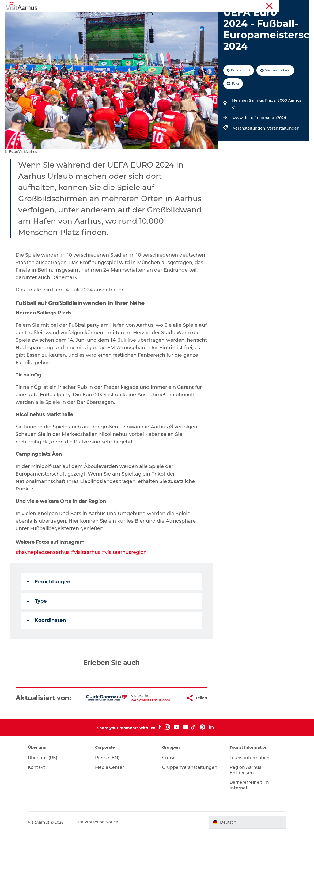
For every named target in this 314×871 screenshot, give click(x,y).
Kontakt (40, 805)
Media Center (111, 805)
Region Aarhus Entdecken (244, 808)
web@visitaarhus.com (133, 734)
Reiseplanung (143, 22)
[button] (165, 732)
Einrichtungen (49, 612)
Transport (175, 22)
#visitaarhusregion (125, 583)
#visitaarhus (86, 583)
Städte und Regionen (218, 17)
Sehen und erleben (93, 17)
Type (37, 631)
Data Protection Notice (99, 860)
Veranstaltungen (137, 17)
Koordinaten (46, 651)
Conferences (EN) (295, 5)
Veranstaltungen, (250, 158)
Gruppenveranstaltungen (190, 805)
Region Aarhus (230, 5)
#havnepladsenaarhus (43, 583)
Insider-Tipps (175, 17)
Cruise (169, 795)
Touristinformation (261, 5)
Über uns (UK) (46, 795)
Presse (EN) (109, 795)
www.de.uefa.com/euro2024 (259, 148)
